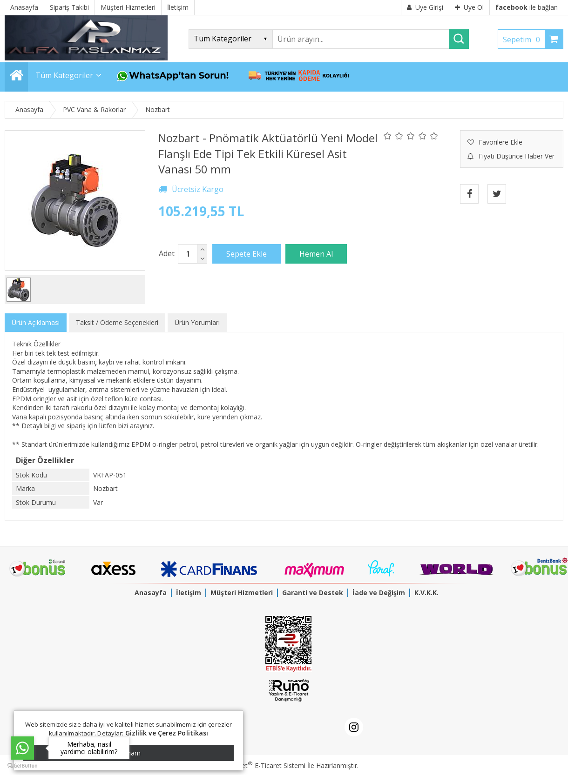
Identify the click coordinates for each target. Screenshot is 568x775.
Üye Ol (469, 7)
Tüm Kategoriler (64, 75)
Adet (167, 253)
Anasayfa (151, 592)
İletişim (188, 592)
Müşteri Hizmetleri (241, 592)
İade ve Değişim (378, 592)
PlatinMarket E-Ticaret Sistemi (257, 765)
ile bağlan (526, 7)
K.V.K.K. (426, 592)
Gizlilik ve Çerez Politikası (167, 733)
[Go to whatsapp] (22, 748)
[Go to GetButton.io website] (22, 765)
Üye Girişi (425, 7)
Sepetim (524, 39)
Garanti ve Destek (312, 592)
